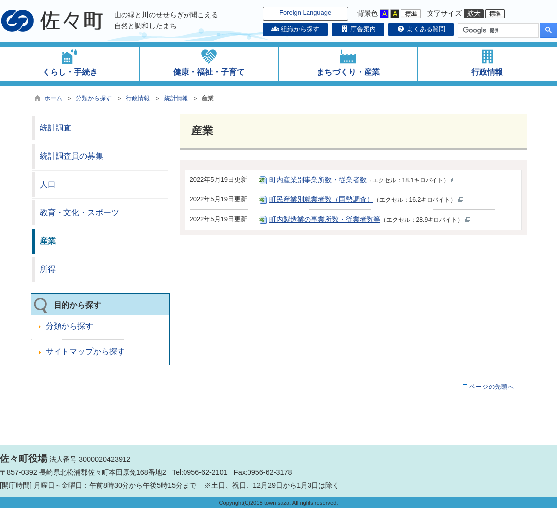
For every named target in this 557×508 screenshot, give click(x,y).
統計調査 (55, 128)
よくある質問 (421, 29)
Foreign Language (305, 12)
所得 (48, 269)
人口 (48, 184)
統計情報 (176, 98)
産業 (48, 241)
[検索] (497, 30)
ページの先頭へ (491, 387)
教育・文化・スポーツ (79, 212)
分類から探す (94, 98)
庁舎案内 (358, 29)
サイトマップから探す (85, 351)
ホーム (53, 98)
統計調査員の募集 (71, 156)
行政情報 (138, 98)
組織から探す (295, 29)
